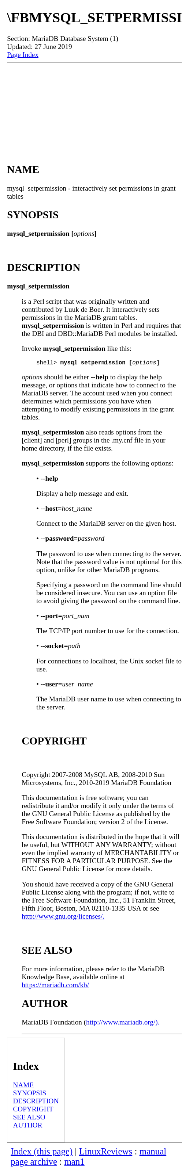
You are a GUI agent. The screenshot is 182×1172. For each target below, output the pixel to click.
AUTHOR (27, 1126)
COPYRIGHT (33, 1110)
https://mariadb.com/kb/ (55, 986)
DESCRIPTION (36, 1102)
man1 (74, 1163)
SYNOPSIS (30, 1094)
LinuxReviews (106, 1153)
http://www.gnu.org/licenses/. (63, 918)
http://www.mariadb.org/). (122, 1023)
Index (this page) (42, 1153)
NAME (23, 1086)
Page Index (22, 54)
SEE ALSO (29, 1118)
